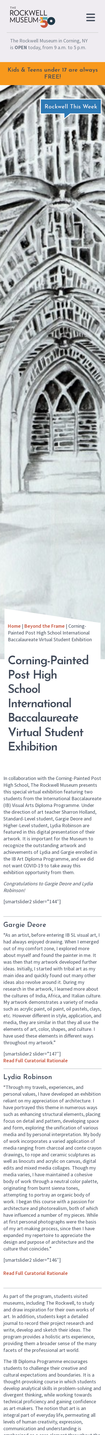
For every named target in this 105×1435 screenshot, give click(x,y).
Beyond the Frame (44, 626)
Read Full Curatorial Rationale (35, 1060)
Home (14, 626)
